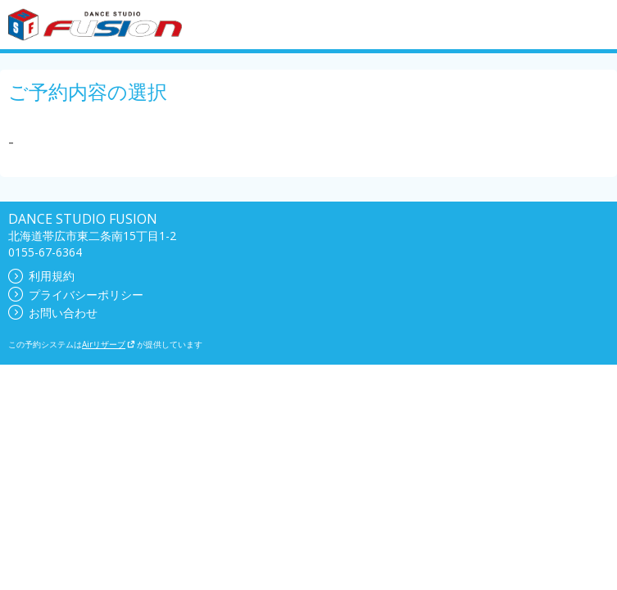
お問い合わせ (53, 312)
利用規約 (41, 276)
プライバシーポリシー (75, 294)
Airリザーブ (108, 344)
